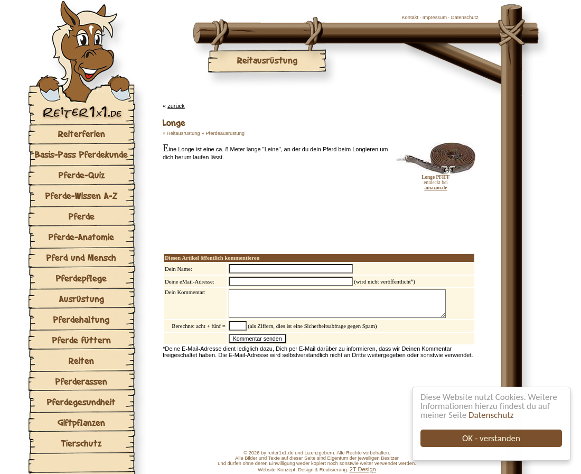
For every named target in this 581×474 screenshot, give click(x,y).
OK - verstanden (491, 438)
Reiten (81, 360)
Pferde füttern (81, 339)
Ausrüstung (81, 298)
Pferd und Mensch (81, 257)
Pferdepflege (81, 278)
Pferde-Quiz (82, 174)
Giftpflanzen (81, 422)
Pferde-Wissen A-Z (81, 195)
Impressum (435, 17)
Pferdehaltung (81, 319)
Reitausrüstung (183, 133)
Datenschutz (490, 415)
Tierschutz (81, 443)
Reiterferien (81, 133)
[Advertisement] (286, 211)
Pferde (82, 216)
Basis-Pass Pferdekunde (81, 154)
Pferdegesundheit (81, 401)
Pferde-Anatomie (81, 236)
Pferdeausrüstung (225, 133)
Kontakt (409, 17)
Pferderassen (81, 381)
